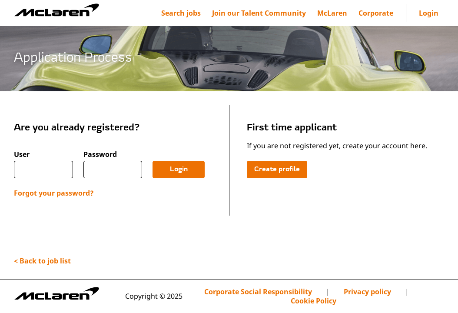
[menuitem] (259, 13)
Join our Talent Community (259, 13)
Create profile (277, 169)
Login (428, 13)
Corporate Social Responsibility (258, 291)
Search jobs (181, 13)
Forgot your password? (54, 193)
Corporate (375, 13)
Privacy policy (367, 291)
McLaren (332, 13)
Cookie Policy (313, 301)
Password (100, 154)
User (22, 154)
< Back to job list (42, 261)
